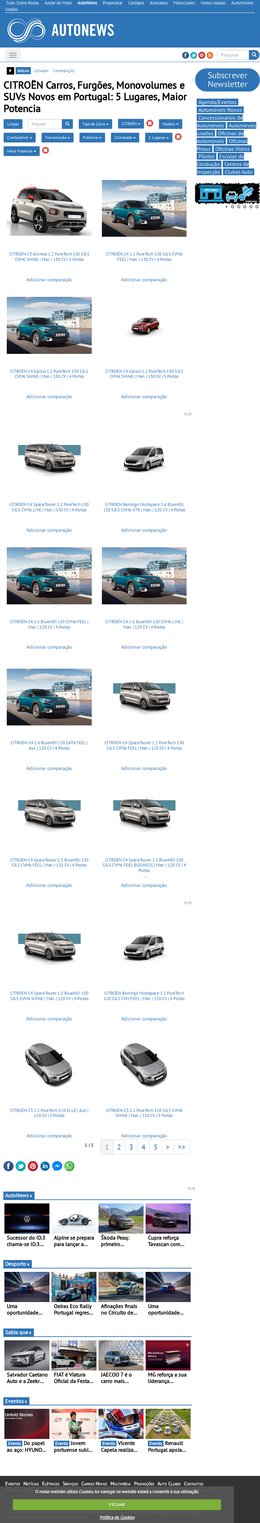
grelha (23, 70)
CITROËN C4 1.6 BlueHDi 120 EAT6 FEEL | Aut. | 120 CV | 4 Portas (49, 745)
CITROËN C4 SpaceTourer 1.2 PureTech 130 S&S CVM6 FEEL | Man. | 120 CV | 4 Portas (144, 745)
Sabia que (18, 1332)
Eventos (16, 1401)
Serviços (70, 1484)
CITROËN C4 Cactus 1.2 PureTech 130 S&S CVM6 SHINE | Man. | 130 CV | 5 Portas (144, 374)
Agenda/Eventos (217, 102)
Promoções (144, 1484)
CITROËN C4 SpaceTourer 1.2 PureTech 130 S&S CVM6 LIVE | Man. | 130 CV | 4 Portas (49, 507)
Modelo (170, 123)
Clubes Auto (239, 171)
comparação (63, 70)
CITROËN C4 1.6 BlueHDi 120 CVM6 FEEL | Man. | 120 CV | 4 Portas (49, 624)
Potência (92, 137)
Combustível (19, 137)
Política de (117, 1517)
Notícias (31, 1484)
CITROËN (131, 123)
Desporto (17, 1263)
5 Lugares (159, 137)
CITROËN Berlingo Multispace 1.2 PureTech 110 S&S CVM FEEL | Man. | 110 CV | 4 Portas (144, 995)
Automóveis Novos (220, 109)
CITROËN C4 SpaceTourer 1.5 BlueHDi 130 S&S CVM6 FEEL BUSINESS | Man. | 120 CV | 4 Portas (144, 865)
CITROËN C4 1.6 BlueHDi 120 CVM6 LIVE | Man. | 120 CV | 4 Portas (144, 624)
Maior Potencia (21, 151)
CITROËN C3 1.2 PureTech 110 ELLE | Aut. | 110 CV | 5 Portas (49, 1113)
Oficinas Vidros (232, 148)
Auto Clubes (168, 1484)
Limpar (13, 123)
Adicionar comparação (49, 280)
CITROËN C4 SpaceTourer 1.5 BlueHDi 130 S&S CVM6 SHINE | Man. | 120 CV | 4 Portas (49, 995)
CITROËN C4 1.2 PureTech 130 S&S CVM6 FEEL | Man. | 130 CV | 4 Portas (144, 256)
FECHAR (117, 1504)
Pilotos (206, 156)
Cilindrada (125, 137)
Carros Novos (94, 1484)
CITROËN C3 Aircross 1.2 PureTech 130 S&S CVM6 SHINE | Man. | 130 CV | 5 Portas (49, 256)
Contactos (193, 1484)
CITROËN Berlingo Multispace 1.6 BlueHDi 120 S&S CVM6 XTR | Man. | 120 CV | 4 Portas (144, 507)
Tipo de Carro (95, 123)
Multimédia (120, 1484)
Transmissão (57, 137)
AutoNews (19, 1195)
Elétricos (50, 1484)
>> (182, 1147)
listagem (41, 70)
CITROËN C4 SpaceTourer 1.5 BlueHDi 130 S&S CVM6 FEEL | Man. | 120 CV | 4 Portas (49, 862)
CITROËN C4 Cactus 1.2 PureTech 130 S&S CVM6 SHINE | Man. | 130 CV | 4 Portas (49, 374)
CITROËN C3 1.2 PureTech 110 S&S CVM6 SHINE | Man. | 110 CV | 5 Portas (144, 1113)
